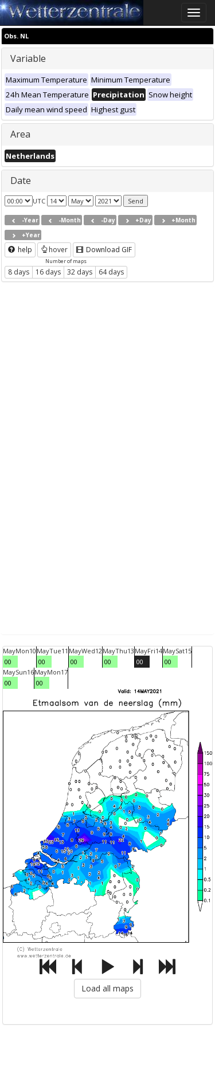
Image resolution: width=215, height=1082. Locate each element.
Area (20, 134)
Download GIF (104, 249)
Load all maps (107, 988)
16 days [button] (48, 272)
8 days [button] (18, 272)
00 (8, 661)
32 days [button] (79, 272)
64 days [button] (111, 272)
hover (54, 249)
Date (20, 180)
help (20, 249)
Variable (28, 58)
